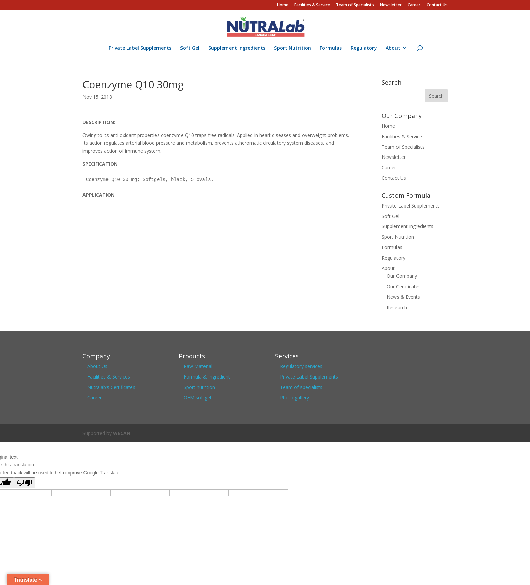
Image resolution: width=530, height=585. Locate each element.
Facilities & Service (312, 5)
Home (282, 5)
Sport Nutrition (292, 48)
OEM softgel (197, 397)
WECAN (121, 433)
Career (414, 5)
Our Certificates (404, 286)
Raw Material (198, 366)
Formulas (331, 48)
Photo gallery (294, 397)
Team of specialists (301, 387)
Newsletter (391, 5)
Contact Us (437, 5)
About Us (97, 366)
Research (397, 307)
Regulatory (364, 48)
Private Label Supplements (140, 48)
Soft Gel (189, 48)
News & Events (403, 297)
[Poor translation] (24, 482)
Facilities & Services (108, 376)
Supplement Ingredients (236, 48)
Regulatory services (301, 366)
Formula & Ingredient (207, 376)
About (393, 48)
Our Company (402, 276)
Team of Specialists (355, 5)
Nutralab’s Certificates (111, 387)
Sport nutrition (199, 387)
